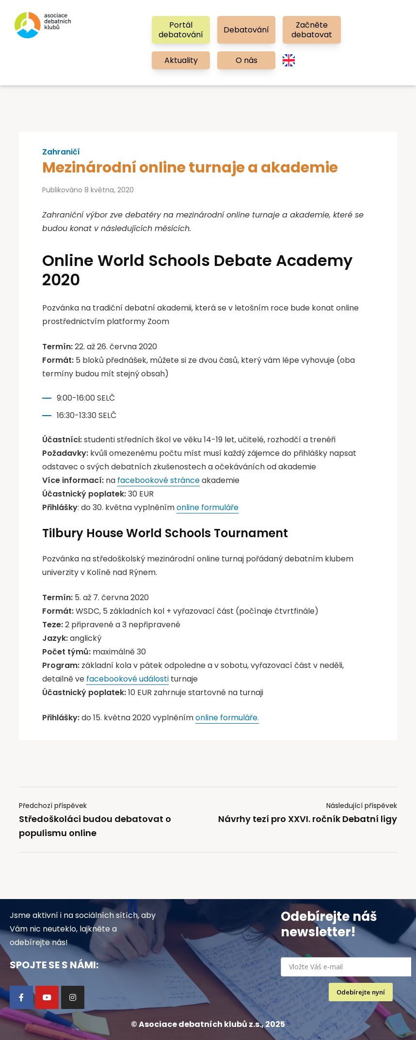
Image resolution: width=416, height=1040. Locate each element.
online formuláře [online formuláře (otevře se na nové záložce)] (207, 507)
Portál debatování (181, 29)
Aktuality (181, 60)
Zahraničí (61, 152)
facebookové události (127, 678)
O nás (246, 60)
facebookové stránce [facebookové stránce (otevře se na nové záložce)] (158, 480)
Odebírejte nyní (360, 992)
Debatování (246, 29)
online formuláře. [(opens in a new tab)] (227, 717)
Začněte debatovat (311, 29)
